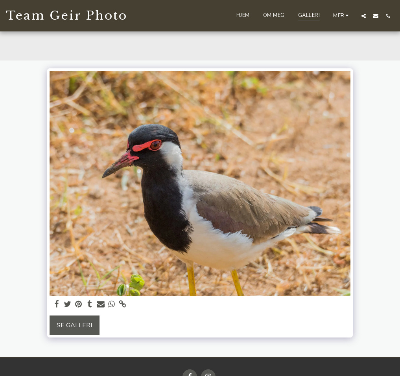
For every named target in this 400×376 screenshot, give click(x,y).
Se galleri (74, 325)
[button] (363, 15)
